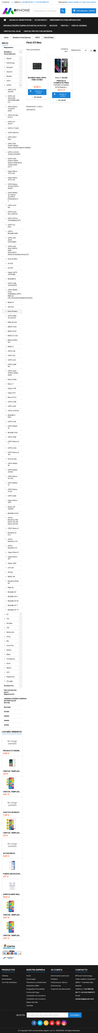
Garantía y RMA (32, 985)
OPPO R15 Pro (13, 132)
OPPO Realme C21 (12, 540)
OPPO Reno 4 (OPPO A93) (12, 108)
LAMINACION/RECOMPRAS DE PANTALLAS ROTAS (13, 700)
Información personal (60, 976)
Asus (8, 663)
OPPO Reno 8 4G (13, 453)
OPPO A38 (12, 402)
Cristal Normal (79, 25)
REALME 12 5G (13, 513)
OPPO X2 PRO (11, 226)
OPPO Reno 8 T (13, 442)
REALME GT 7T (13, 610)
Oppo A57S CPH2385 (12, 273)
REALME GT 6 (13, 596)
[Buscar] (49, 10)
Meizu (9, 668)
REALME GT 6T (13, 601)
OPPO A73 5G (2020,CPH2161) (14, 153)
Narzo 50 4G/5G (11, 508)
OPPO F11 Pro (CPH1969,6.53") (14, 219)
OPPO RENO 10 (12, 427)
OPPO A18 (12, 406)
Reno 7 (10, 384)
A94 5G (11, 307)
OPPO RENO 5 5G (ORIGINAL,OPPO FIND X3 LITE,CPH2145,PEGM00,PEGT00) (15, 294)
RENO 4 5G (12, 327)
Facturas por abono (59, 982)
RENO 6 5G (12, 331)
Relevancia (79, 50)
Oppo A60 (12, 563)
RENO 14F (11, 576)
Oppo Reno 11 (13, 552)
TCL (8, 619)
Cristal (64, 25)
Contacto (5, 2)
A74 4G (11, 567)
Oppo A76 (12, 388)
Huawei (10, 67)
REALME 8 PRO (11, 416)
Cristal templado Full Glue (12, 771)
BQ (8, 641)
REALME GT (12, 592)
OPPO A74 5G (12, 206)
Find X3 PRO (12, 259)
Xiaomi (9, 72)
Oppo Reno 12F (12, 558)
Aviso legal (30, 979)
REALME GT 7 (13, 605)
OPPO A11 (11, 355)
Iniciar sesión (73, 2)
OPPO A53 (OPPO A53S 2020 (13, 373)
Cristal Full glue (12, 31)
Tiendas (29, 1005)
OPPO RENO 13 (12, 484)
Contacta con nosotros (36, 995)
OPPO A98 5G (12, 365)
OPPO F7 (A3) (13, 128)
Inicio (5, 43)
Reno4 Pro (12, 397)
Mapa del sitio (32, 1002)
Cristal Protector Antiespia (38, 31)
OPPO (9, 85)
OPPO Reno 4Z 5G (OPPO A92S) (13, 186)
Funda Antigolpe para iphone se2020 (12, 874)
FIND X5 (11, 587)
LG (7, 614)
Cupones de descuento (61, 989)
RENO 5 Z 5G (13, 335)
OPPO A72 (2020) (12, 90)
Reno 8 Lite (12, 379)
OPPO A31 (12, 360)
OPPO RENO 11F (12, 464)
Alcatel (9, 623)
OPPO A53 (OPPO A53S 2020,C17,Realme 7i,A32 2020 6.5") (15, 162)
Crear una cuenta (88, 2)
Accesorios (40, 20)
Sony (9, 636)
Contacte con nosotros (36, 999)
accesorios (9, 853)
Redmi (9, 76)
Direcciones (56, 985)
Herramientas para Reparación (65, 20)
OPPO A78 (12, 421)
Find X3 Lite (12, 459)
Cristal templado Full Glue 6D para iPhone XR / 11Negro (12, 833)
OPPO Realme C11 (12, 547)
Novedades (7, 979)
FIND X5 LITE (12, 322)
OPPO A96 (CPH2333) (12, 284)
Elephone (10, 677)
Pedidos (54, 979)
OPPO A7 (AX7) (11, 122)
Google (10, 681)
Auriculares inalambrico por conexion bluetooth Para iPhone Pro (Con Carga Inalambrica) (12, 894)
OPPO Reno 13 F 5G (12, 477)
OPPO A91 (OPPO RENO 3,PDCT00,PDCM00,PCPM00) (15, 145)
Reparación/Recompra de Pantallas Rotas (25, 25)
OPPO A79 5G (13, 410)
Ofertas (5, 976)
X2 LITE (10, 268)
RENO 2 (11, 346)
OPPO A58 (12, 437)
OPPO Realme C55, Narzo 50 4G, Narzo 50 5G (13, 521)
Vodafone (11, 659)
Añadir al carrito (36, 92)
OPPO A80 (12, 496)
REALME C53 (12, 432)
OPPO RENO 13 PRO (12, 471)
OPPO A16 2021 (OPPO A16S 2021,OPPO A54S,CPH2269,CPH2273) (15, 250)
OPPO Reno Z (13, 528)
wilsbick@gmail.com (84, 999)
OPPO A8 (11, 351)
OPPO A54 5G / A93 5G (12, 213)
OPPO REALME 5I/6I (13, 232)
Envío (28, 976)
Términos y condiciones (36, 982)
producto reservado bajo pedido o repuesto (12, 751)
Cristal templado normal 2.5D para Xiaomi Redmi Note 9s (12, 915)
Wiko (9, 654)
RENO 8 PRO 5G (12, 341)
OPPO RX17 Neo (12, 138)
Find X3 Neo (12, 311)
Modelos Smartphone (20, 20)
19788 (6, 711)
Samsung (10, 63)
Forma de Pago (32, 992)
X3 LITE (10, 263)
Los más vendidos (12, 731)
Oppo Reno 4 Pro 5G (12, 172)
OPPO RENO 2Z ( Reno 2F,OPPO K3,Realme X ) (13, 197)
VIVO (9, 80)
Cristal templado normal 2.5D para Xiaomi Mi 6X (12, 792)
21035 (6, 725)
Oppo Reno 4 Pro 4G (12, 179)
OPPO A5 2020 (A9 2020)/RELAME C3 (13, 99)
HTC (8, 672)
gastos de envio (11, 812)
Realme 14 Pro (12, 534)
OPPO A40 (12, 448)
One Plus (10, 645)
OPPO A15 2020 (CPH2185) (12, 240)
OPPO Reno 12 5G (12, 490)
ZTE (8, 627)
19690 (6, 716)
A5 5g (10, 572)
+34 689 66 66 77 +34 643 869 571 (35, 2)
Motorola (10, 632)
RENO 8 (11, 302)
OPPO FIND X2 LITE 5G (12, 317)
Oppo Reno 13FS (12, 501)
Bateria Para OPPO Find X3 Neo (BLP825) (37, 79)
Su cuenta (56, 969)
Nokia (9, 650)
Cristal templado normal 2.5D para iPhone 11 (12, 935)
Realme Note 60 (13, 582)
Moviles (53, 25)
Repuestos (8, 47)
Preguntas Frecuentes (35, 989)
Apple (9, 58)
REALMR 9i (12, 279)
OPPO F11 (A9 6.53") (13, 116)
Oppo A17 (12, 393)
